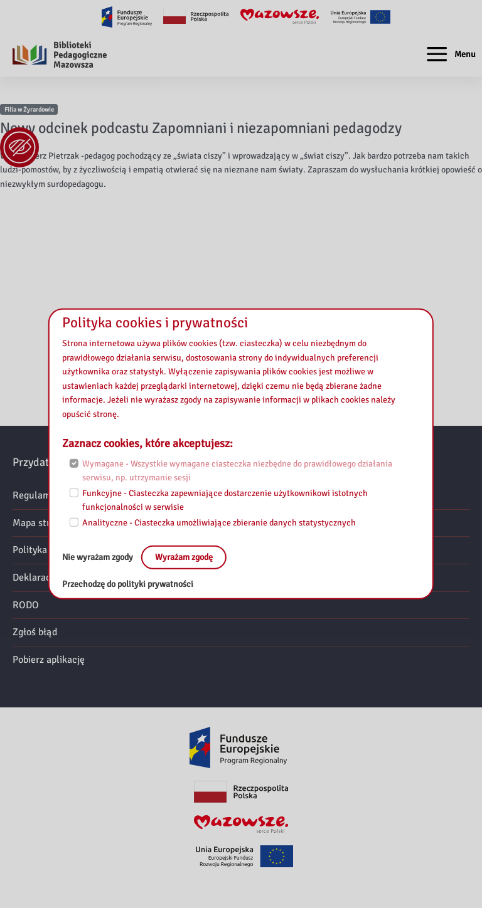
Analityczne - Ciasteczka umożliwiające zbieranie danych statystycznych (219, 522)
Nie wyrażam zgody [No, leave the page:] (98, 557)
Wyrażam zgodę (184, 557)
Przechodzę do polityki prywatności (127, 584)
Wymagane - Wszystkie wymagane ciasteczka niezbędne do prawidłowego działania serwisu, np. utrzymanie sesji (237, 470)
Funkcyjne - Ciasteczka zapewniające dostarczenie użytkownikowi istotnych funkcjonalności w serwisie (225, 499)
